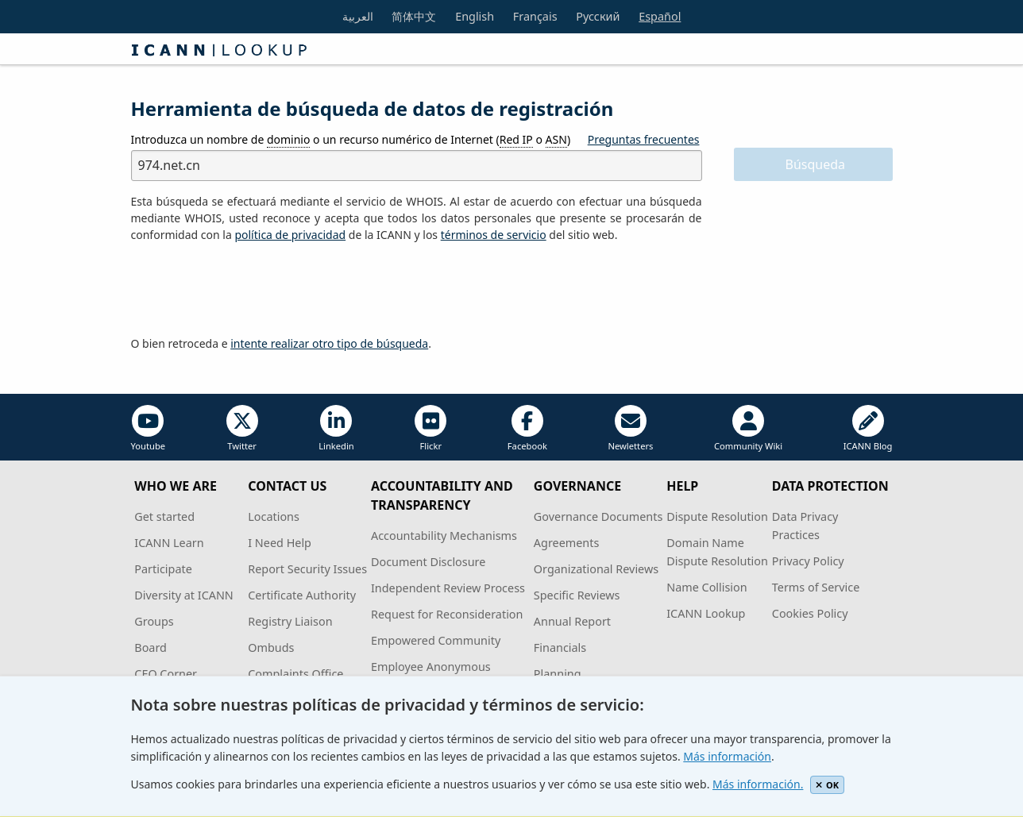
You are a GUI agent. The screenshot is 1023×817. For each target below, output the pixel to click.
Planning (557, 673)
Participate (163, 568)
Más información (727, 756)
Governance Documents (598, 516)
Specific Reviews (577, 595)
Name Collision (706, 587)
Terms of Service (816, 587)
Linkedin (336, 428)
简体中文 (414, 16)
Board (150, 647)
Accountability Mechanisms (444, 535)
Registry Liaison (290, 621)
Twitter (242, 428)
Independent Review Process (448, 587)
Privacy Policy (808, 560)
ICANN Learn (168, 542)
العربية (357, 16)
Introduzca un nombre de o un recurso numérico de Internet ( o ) (351, 140)
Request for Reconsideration (447, 614)
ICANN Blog (868, 428)
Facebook (527, 428)
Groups (153, 621)
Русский (598, 16)
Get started (164, 516)
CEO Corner (165, 673)
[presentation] (252, 290)
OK (827, 785)
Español (660, 16)
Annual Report (572, 621)
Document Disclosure (428, 561)
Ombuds (271, 647)
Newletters (630, 428)
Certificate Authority (302, 595)
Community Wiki (748, 428)
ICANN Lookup (705, 613)
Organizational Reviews (596, 568)
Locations (273, 516)
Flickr (430, 428)
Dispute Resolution (717, 516)
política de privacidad (290, 234)
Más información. (757, 784)
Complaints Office (295, 673)
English (474, 16)
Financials (560, 647)
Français (535, 16)
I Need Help (279, 542)
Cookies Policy (810, 613)
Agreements (567, 542)
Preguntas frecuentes (644, 139)
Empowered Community (435, 640)
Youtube (148, 428)
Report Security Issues (307, 568)
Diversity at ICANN (184, 595)
